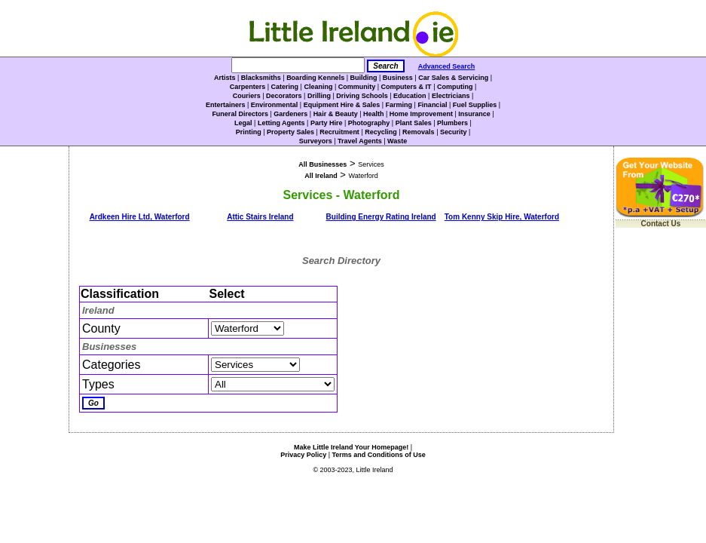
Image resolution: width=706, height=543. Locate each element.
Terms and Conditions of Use (379, 455)
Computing (455, 86)
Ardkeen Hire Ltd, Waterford (140, 217)
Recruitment (339, 132)
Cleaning (318, 86)
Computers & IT (406, 86)
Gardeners (290, 114)
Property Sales (290, 132)
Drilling (319, 96)
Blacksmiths (261, 77)
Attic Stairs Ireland (260, 217)
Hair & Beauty (335, 114)
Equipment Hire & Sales (342, 105)
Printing (248, 132)
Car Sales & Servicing (453, 77)
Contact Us (661, 223)
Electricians (451, 96)
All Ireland (321, 175)
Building (363, 77)
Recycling (381, 132)
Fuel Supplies (475, 105)
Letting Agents (281, 123)
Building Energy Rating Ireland (381, 217)
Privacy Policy (303, 455)
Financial (432, 105)
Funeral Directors (240, 114)
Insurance (474, 114)
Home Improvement (421, 114)
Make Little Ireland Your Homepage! (351, 447)
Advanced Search (446, 66)
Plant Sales (414, 123)
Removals (418, 132)
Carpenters (248, 86)
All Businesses (322, 164)
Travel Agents (360, 141)
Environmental (274, 105)
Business (398, 77)
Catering (285, 86)
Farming (399, 105)
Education (409, 96)
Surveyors (315, 141)
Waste (397, 141)
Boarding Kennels (315, 77)
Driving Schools (362, 96)
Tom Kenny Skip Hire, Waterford (502, 217)
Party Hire (326, 123)
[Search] (298, 65)
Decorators (284, 96)
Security (453, 132)
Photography (369, 123)
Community (357, 86)
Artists (225, 77)
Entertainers (226, 105)
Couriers (247, 96)
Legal (243, 123)
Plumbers (452, 123)
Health (373, 114)
